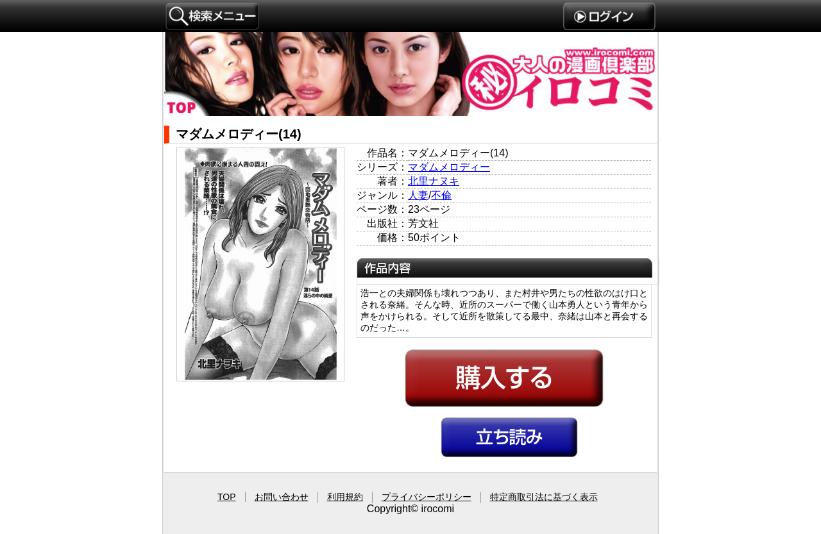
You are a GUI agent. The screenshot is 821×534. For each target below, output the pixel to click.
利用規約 (345, 497)
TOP (226, 497)
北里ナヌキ (433, 181)
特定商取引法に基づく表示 (544, 497)
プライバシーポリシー (426, 497)
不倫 (441, 195)
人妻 (418, 195)
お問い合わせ (282, 497)
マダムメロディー (449, 167)
